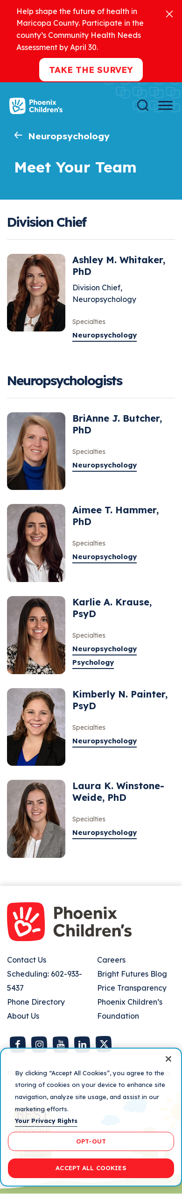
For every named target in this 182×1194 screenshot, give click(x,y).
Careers (111, 959)
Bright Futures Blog (132, 973)
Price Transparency (132, 988)
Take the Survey (91, 69)
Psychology (93, 662)
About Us (23, 1016)
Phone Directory (36, 1002)
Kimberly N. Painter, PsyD (120, 700)
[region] (91, 1117)
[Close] (169, 13)
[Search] (142, 105)
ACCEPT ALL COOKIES (91, 1168)
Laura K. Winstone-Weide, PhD (118, 791)
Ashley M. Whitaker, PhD (118, 265)
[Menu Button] (165, 105)
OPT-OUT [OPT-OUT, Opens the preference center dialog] (91, 1141)
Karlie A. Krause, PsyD (112, 607)
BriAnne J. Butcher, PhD (117, 424)
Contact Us (26, 959)
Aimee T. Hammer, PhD (115, 515)
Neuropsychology (69, 136)
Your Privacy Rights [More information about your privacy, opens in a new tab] (46, 1120)
